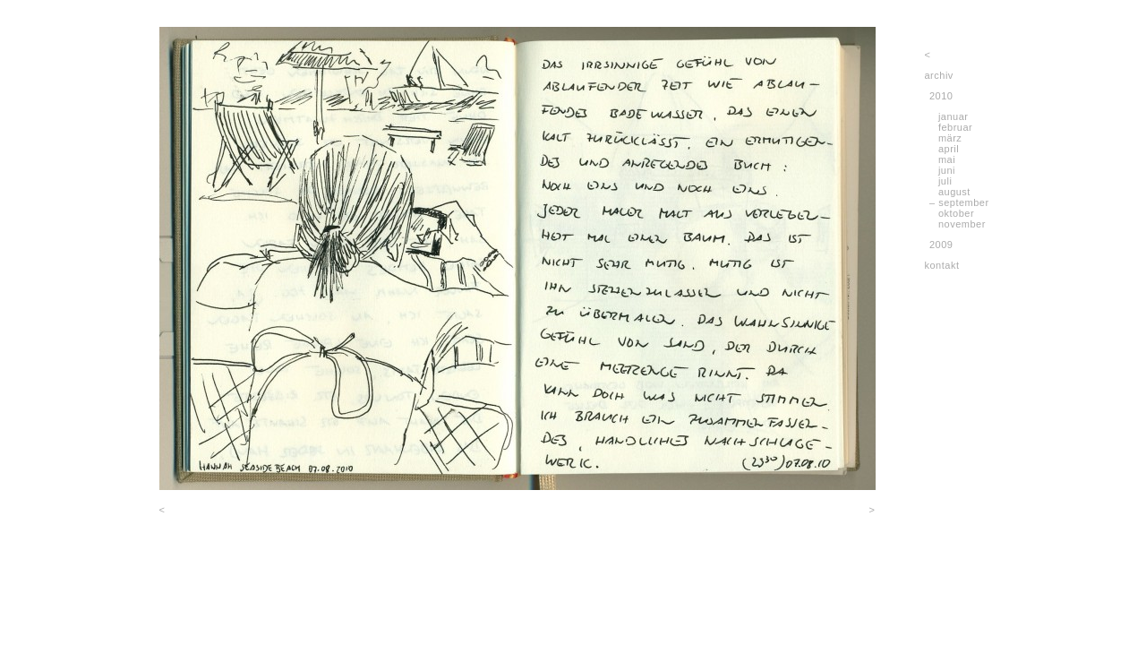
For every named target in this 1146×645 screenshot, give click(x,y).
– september (959, 202)
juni (946, 170)
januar (953, 116)
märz (950, 138)
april (948, 148)
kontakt (942, 265)
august (954, 191)
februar (955, 127)
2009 (941, 244)
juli (945, 181)
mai (946, 159)
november (962, 224)
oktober (956, 213)
